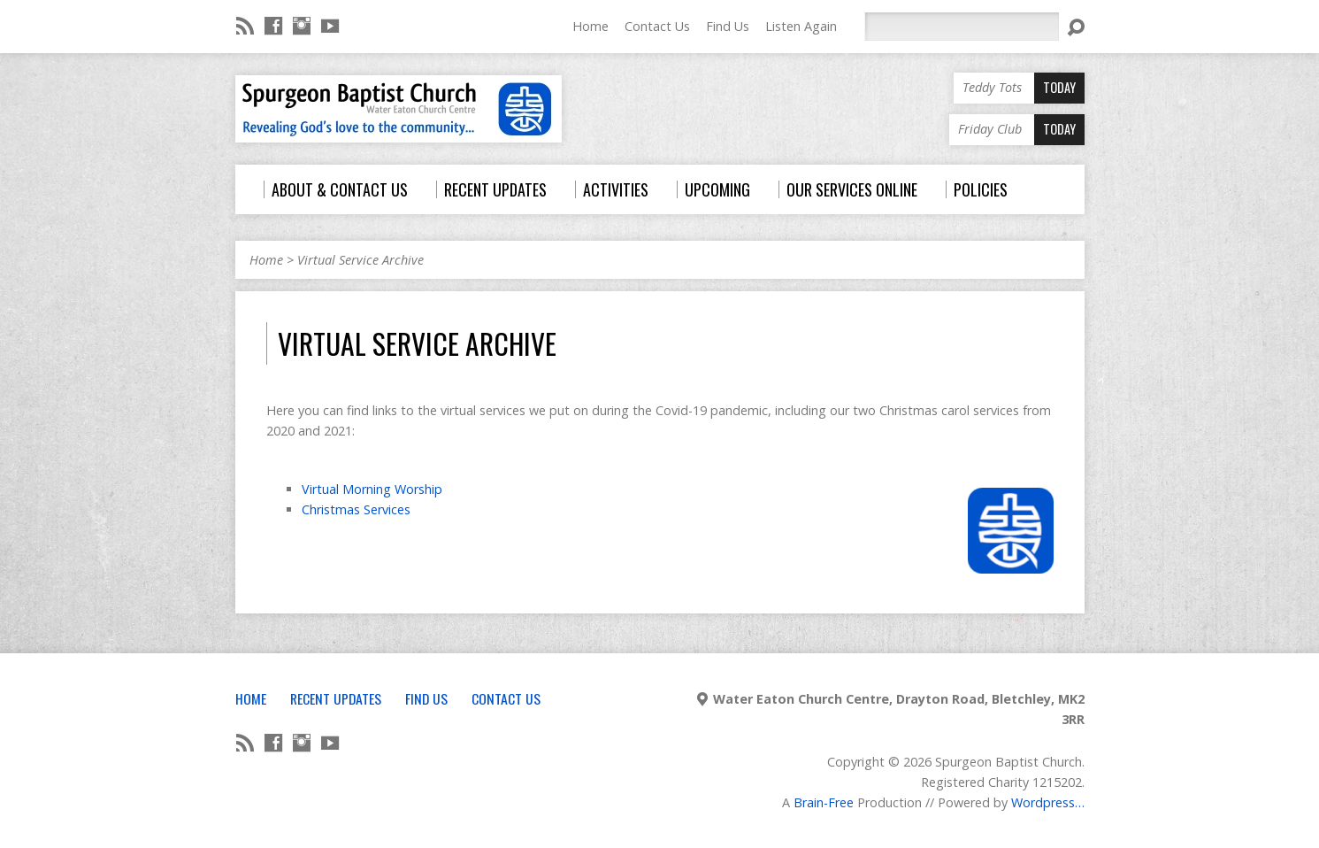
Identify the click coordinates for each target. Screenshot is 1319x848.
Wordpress (1043, 802)
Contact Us (657, 26)
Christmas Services (356, 509)
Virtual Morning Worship (372, 489)
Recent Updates (335, 698)
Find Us (727, 26)
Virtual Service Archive (360, 259)
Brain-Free (824, 802)
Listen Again (801, 26)
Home (590, 26)
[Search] (961, 26)
